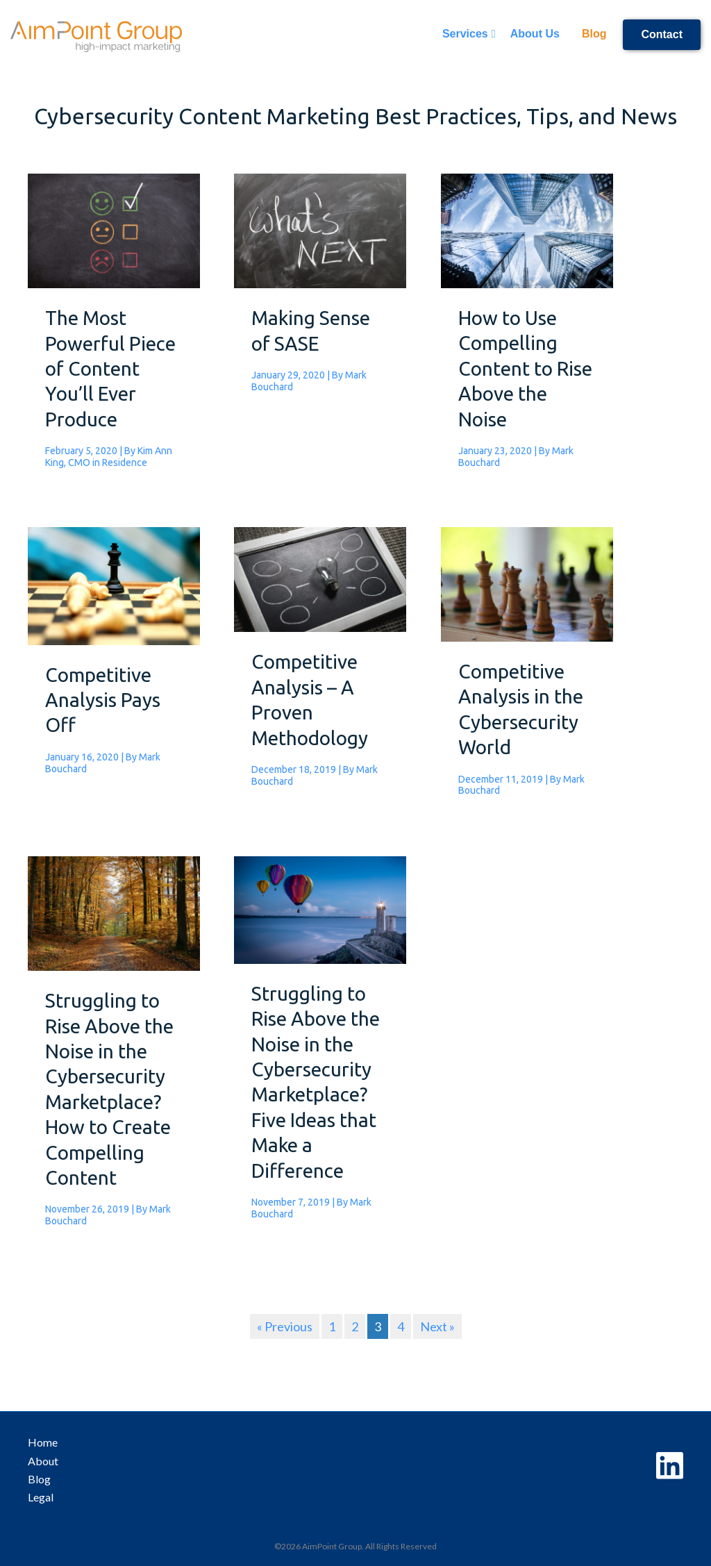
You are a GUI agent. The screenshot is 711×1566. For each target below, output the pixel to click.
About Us (535, 34)
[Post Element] (113, 330)
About (43, 1460)
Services (465, 34)
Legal (40, 1496)
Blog (594, 34)
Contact (662, 34)
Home (43, 1442)
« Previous (284, 1326)
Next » (437, 1326)
